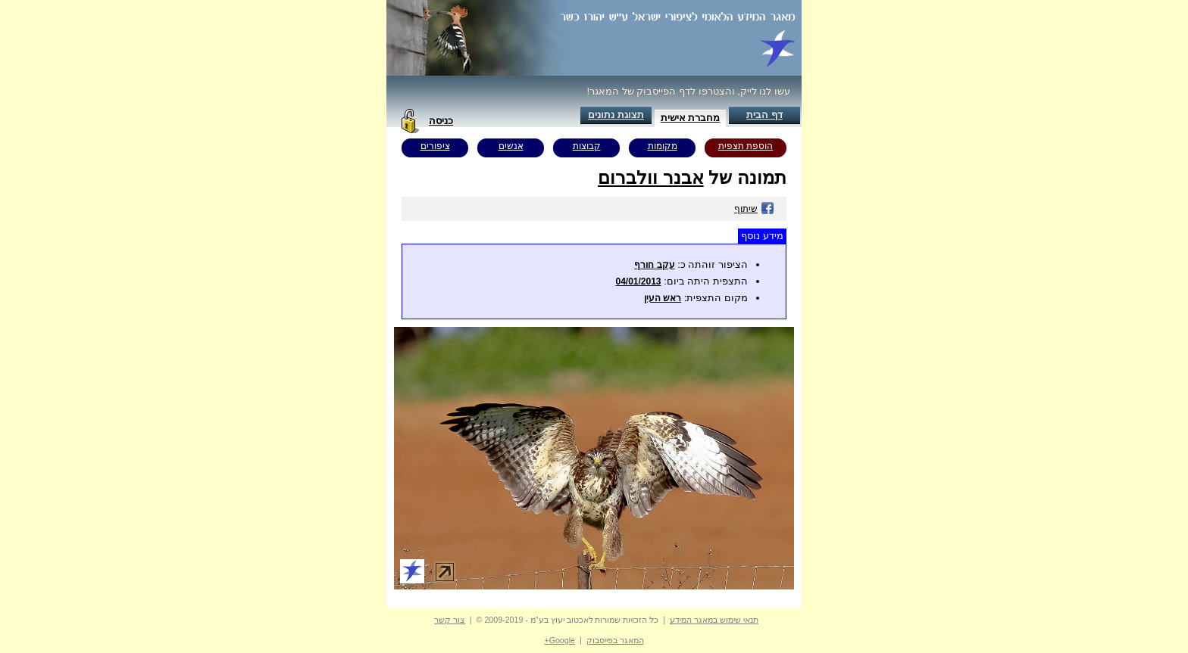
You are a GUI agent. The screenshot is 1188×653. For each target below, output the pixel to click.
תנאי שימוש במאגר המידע (714, 619)
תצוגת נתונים (616, 114)
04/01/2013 (638, 281)
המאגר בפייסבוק (615, 640)
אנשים (511, 146)
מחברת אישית (691, 117)
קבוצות (587, 146)
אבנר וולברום (651, 177)
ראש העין (662, 298)
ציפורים (435, 146)
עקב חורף (654, 265)
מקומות (662, 146)
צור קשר (449, 619)
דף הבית (764, 114)
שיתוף (754, 209)
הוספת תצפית (745, 146)
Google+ (559, 640)
